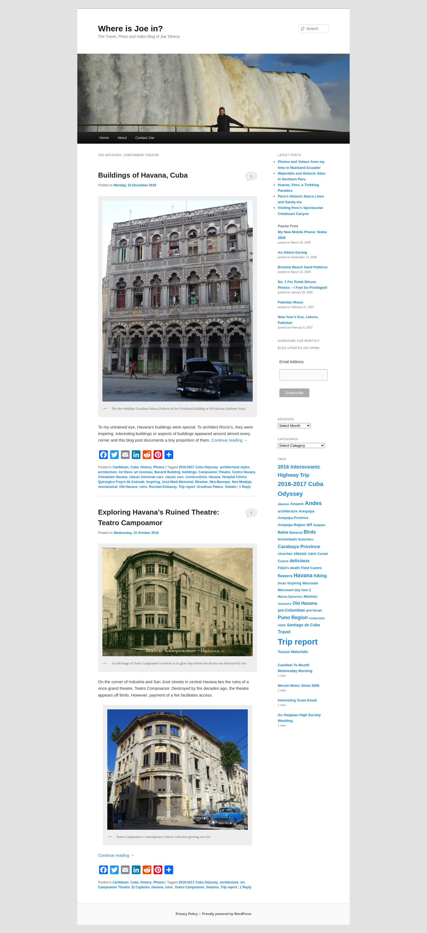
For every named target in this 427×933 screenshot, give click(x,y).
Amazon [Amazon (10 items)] (297, 504)
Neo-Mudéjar (242, 482)
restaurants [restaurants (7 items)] (317, 618)
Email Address (291, 362)
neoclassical (107, 487)
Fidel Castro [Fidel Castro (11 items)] (311, 568)
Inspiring (153, 482)
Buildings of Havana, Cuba (143, 175)
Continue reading (229, 440)
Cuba (134, 467)
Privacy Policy (187, 914)
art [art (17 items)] (309, 524)
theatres (212, 887)
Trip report (187, 487)
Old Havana (128, 487)
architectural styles (234, 467)
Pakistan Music (290, 302)
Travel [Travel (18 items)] (284, 631)
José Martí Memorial (177, 482)
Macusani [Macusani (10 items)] (310, 583)
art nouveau (143, 472)
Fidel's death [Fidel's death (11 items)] (289, 568)
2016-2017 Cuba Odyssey (198, 467)
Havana (214, 477)
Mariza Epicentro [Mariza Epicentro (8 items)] (290, 596)
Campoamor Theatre (214, 472)
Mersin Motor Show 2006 (298, 685)
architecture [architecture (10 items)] (288, 511)
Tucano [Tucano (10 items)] (284, 652)
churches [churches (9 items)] (285, 554)
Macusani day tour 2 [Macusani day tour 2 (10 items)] (294, 590)
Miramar (201, 482)
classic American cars (146, 477)
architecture (107, 472)
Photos (158, 467)
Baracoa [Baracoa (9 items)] (296, 532)
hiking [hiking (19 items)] (320, 575)
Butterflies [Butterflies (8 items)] (305, 539)
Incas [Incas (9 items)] (282, 583)
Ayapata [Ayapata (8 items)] (319, 525)
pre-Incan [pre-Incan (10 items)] (314, 610)
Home (104, 138)
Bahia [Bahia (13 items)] (283, 532)
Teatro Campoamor (189, 887)
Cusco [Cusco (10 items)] (283, 561)
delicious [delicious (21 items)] (299, 560)
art (242, 882)
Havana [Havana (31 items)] (303, 575)
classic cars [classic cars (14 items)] (305, 553)
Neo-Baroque (220, 482)
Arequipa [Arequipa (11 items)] (307, 511)
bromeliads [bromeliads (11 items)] (287, 539)
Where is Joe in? (130, 28)
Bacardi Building (167, 472)
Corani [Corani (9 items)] (323, 554)
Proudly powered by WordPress (226, 914)
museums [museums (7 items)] (284, 603)
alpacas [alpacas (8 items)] (283, 504)
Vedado (231, 487)
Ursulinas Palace (210, 487)
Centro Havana (243, 472)
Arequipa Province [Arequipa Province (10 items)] (293, 518)
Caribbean (120, 467)
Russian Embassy (163, 487)
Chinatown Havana (112, 477)
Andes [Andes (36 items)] (313, 503)
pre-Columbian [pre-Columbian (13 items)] (291, 610)
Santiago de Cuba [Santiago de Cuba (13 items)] (303, 625)
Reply (245, 487)
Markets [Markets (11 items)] (310, 596)
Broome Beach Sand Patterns (303, 267)
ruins (143, 487)
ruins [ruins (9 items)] (282, 625)
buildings (189, 472)
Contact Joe (144, 138)
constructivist (196, 477)
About (122, 138)
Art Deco (125, 472)
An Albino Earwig (292, 252)
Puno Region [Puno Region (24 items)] (293, 617)
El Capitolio (141, 887)
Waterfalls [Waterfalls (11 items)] (299, 652)
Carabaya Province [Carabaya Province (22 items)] (299, 546)
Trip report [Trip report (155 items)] (298, 641)
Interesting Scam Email (297, 700)
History (145, 467)
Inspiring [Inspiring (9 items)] (294, 583)
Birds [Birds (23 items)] (310, 532)
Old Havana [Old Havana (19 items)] (304, 603)
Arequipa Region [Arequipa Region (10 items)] (292, 525)
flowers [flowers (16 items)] (285, 575)
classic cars (174, 477)
